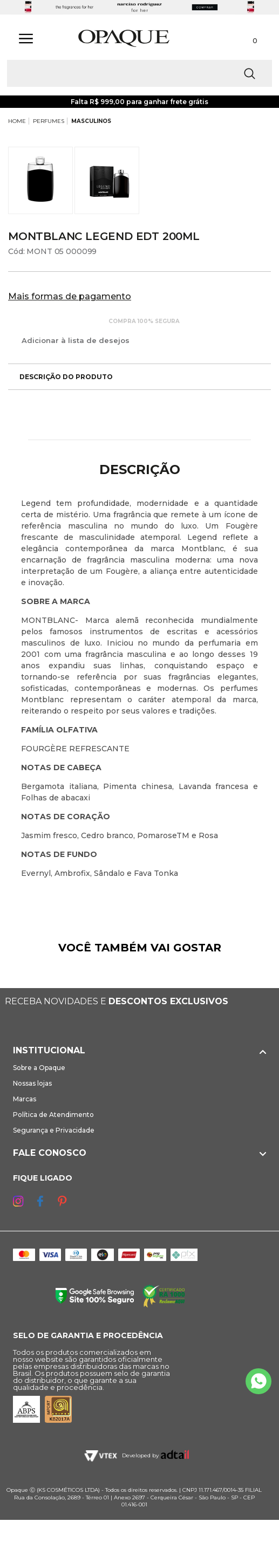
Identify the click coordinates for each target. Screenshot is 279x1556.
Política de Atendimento (53, 1115)
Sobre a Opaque (39, 1068)
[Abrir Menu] (26, 38)
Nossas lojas (32, 1083)
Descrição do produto (60, 377)
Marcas (24, 1099)
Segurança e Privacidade (53, 1130)
